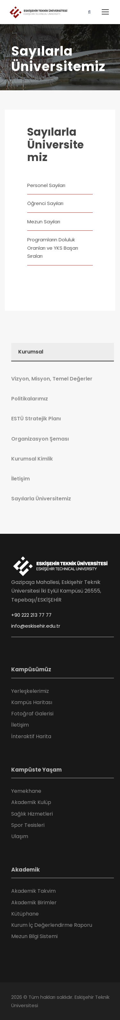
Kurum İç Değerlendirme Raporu (51, 925)
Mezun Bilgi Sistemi (34, 936)
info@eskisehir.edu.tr (35, 625)
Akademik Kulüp (31, 802)
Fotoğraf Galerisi (32, 713)
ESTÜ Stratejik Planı (36, 418)
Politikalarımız (29, 398)
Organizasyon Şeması (40, 439)
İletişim (20, 478)
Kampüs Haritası (31, 702)
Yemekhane (26, 791)
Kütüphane (25, 913)
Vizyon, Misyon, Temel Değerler (51, 378)
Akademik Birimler (34, 902)
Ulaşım (19, 836)
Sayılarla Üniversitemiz (55, 144)
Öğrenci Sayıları (45, 203)
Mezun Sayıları (43, 221)
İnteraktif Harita (31, 736)
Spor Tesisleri (27, 825)
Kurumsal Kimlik (32, 458)
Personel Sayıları (46, 185)
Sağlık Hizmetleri (32, 814)
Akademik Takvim (33, 891)
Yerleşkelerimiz (30, 691)
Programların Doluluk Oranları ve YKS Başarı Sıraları (52, 247)
